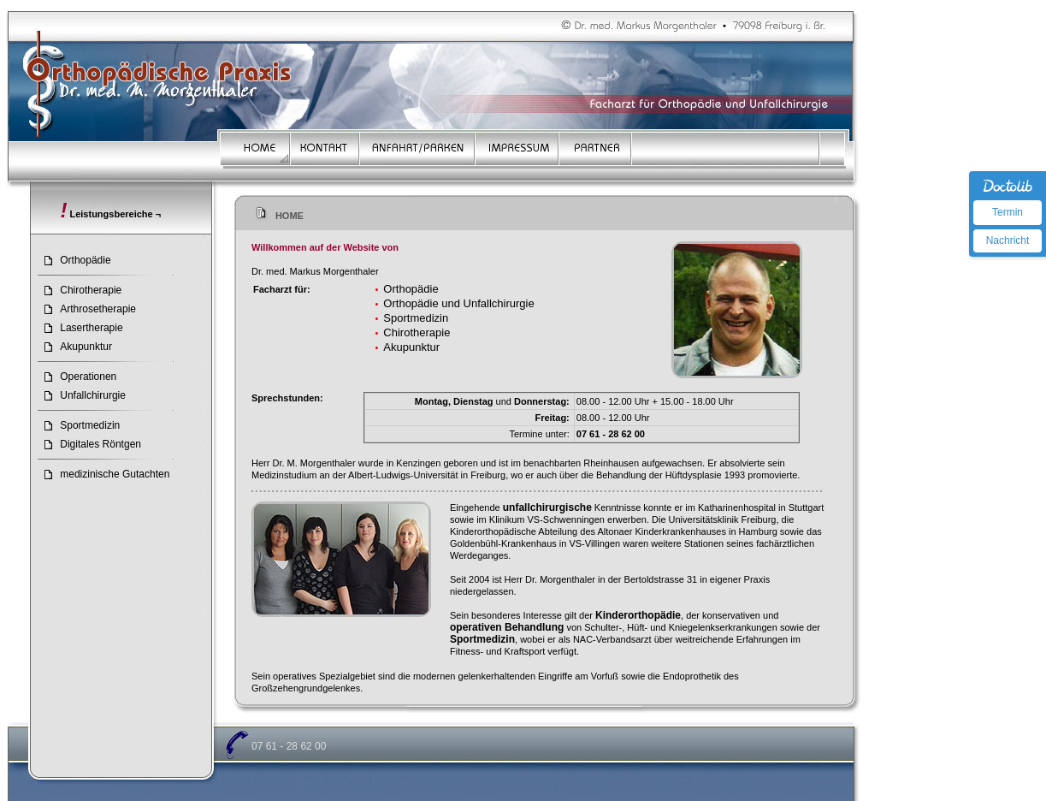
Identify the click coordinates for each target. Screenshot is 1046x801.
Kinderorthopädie (638, 615)
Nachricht (1008, 240)
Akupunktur (86, 347)
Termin (1007, 212)
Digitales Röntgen (100, 444)
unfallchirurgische (547, 507)
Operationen (88, 377)
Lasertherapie (91, 328)
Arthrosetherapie (98, 309)
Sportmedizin (90, 425)
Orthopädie (85, 260)
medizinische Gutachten (114, 474)
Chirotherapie (90, 290)
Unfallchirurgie (93, 395)
